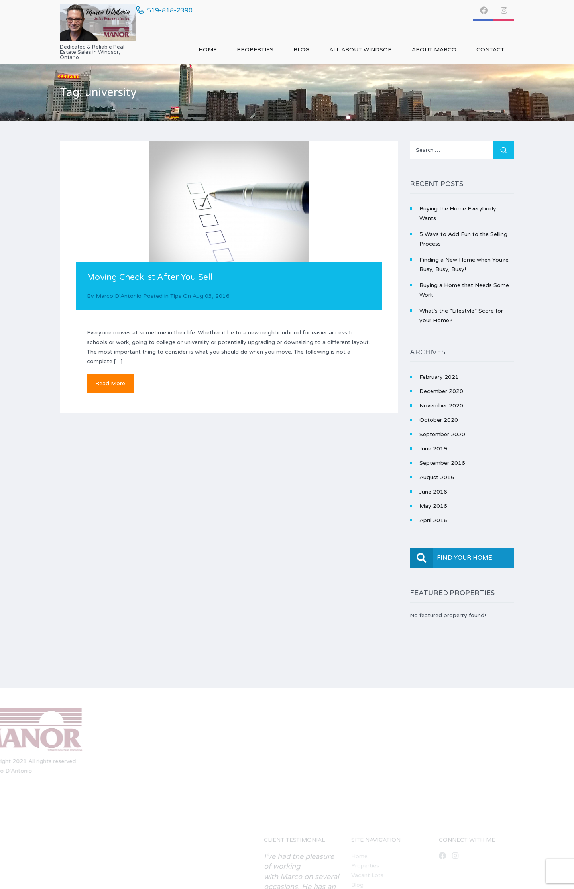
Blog (301, 49)
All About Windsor (360, 49)
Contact (490, 49)
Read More (110, 383)
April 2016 (433, 520)
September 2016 (442, 463)
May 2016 (433, 506)
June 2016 (433, 491)
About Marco (434, 49)
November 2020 (441, 405)
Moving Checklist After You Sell (150, 277)
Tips (175, 296)
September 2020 (442, 434)
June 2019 (433, 448)
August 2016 (436, 477)
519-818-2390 (170, 10)
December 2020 (441, 391)
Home (208, 49)
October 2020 (438, 420)
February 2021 (439, 377)
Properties (255, 49)
